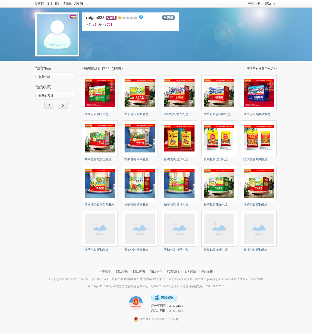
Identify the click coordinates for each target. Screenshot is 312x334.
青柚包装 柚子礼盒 (176, 249)
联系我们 (173, 271)
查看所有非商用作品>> (262, 68)
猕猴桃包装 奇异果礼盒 (100, 204)
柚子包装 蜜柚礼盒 (136, 204)
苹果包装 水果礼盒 (136, 159)
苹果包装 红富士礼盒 (98, 159)
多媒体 (67, 3)
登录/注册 (254, 3)
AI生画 (78, 3)
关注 (170, 17)
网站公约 (122, 271)
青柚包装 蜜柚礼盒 (136, 249)
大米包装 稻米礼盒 (97, 114)
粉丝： (105, 24)
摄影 (58, 3)
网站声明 (139, 271)
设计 (49, 3)
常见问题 (190, 271)
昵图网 (39, 3)
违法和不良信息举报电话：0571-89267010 (197, 286)
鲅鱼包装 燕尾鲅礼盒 (217, 114)
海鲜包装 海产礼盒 (176, 114)
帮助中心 (271, 3)
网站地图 (207, 271)
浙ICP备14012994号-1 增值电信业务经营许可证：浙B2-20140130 (129, 286)
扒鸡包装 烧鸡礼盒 (176, 159)
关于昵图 (105, 271)
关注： (91, 24)
